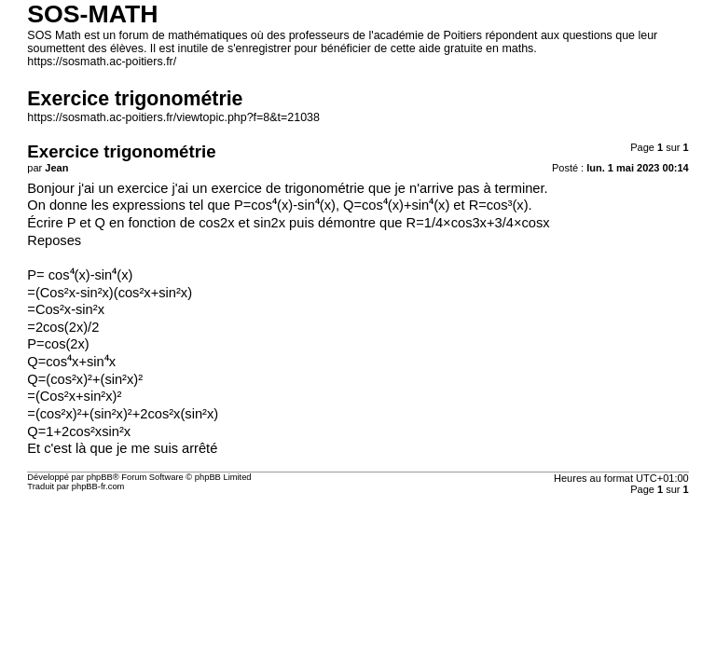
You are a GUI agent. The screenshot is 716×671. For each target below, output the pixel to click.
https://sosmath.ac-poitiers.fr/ (101, 61)
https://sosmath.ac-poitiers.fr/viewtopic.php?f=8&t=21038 (173, 117)
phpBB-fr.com (98, 486)
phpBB (100, 477)
